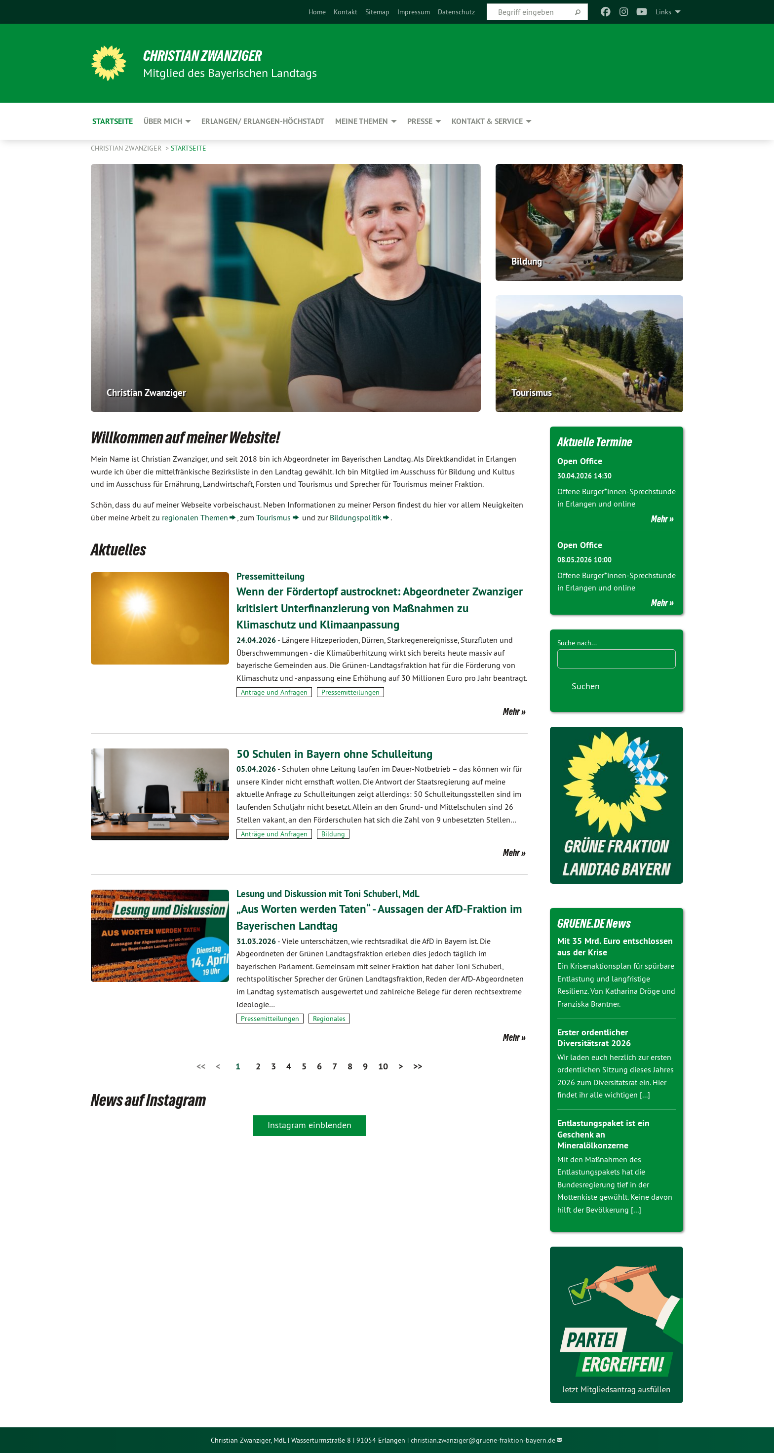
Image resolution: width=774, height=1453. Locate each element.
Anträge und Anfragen (274, 692)
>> (417, 1066)
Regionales (329, 1018)
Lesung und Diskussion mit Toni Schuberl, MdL (333, 893)
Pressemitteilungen (350, 692)
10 (383, 1066)
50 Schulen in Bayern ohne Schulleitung (336, 753)
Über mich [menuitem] (163, 121)
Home (317, 11)
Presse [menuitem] (419, 121)
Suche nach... (577, 642)
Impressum (413, 11)
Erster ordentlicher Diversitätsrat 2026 (594, 1037)
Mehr (511, 711)
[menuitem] (317, 12)
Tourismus (273, 517)
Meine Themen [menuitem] (361, 121)
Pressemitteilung (271, 576)
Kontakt (345, 11)
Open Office (579, 461)
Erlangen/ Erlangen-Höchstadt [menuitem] (262, 121)
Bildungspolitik (356, 517)
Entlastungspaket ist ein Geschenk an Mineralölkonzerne (603, 1133)
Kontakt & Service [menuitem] (487, 121)
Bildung (333, 833)
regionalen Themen (195, 517)
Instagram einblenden (309, 1125)
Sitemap (377, 11)
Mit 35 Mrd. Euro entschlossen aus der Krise (615, 946)
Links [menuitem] (663, 11)
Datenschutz (456, 11)
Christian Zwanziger (207, 55)
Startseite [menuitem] (112, 121)
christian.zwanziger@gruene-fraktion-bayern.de (483, 1439)
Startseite (188, 148)
